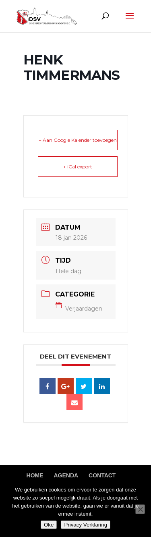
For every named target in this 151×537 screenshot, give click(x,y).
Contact (102, 475)
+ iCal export (77, 167)
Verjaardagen (79, 308)
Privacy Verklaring (85, 525)
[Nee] (140, 509)
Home (35, 475)
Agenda (66, 475)
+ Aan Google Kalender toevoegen (78, 140)
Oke (49, 525)
